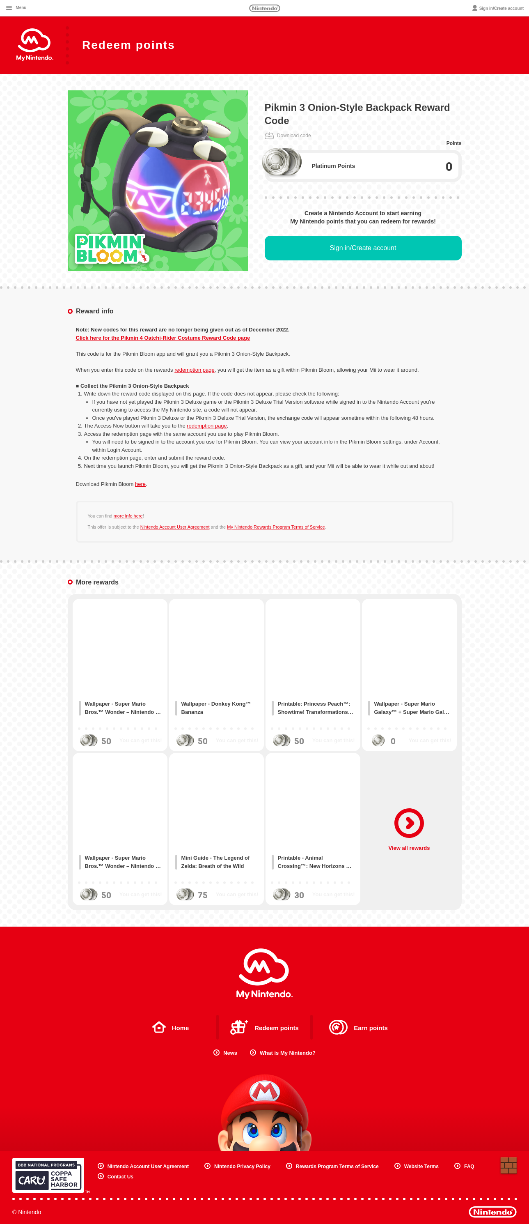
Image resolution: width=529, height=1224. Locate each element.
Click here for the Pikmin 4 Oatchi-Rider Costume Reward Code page (163, 338)
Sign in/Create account (363, 247)
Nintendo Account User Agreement (175, 527)
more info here (128, 515)
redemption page (194, 370)
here (140, 484)
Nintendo (264, 8)
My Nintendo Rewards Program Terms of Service (276, 527)
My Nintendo (264, 973)
